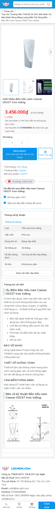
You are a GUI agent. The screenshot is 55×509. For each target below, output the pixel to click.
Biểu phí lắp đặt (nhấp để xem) (24, 203)
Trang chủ (7, 11)
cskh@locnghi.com (19, 488)
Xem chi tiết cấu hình (27, 273)
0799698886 (26, 127)
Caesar (10, 397)
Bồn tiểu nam (27, 290)
